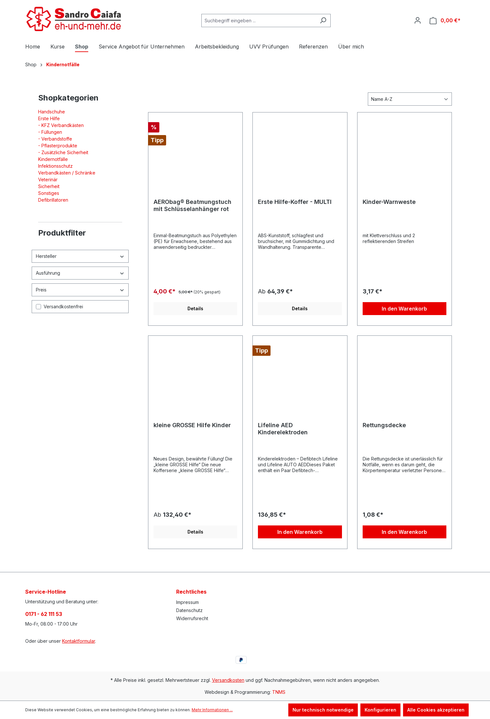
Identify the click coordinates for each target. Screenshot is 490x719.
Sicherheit (48, 186)
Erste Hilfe (49, 118)
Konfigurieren (380, 710)
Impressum (187, 602)
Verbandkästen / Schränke (66, 172)
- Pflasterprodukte (57, 145)
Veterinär (48, 179)
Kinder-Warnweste (389, 201)
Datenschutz (189, 610)
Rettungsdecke (384, 425)
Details (195, 308)
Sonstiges (48, 193)
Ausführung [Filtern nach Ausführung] (80, 273)
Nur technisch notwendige (323, 710)
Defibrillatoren (53, 200)
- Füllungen (50, 132)
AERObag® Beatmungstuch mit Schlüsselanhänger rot (192, 205)
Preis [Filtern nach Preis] (80, 289)
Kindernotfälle (53, 159)
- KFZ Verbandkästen (61, 125)
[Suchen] (323, 20)
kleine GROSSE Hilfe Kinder (192, 425)
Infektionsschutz (55, 166)
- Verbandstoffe (55, 139)
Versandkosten (228, 680)
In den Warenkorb (404, 308)
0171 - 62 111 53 (43, 614)
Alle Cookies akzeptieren (435, 710)
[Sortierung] (410, 99)
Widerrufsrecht (192, 618)
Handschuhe (51, 111)
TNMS (278, 692)
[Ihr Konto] (417, 20)
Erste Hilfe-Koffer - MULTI (295, 201)
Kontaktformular (78, 641)
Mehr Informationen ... (212, 709)
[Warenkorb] (445, 20)
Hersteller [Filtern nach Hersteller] (80, 256)
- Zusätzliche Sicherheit (63, 152)
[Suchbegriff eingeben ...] (258, 20)
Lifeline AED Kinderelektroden (283, 429)
